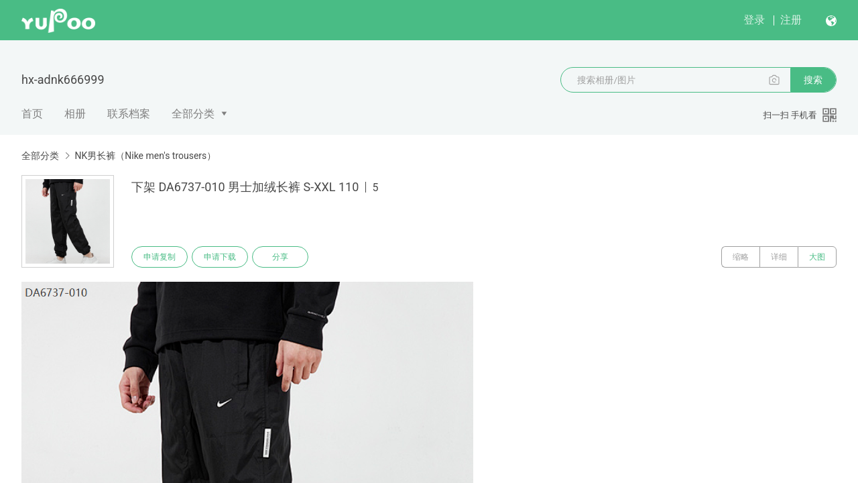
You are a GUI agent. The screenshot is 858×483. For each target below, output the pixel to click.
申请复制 (159, 257)
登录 (754, 19)
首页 (32, 113)
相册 (75, 113)
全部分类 (193, 113)
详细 (779, 257)
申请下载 (220, 257)
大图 (817, 257)
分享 (280, 257)
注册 (791, 19)
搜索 (813, 79)
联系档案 (128, 113)
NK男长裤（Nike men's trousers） (145, 155)
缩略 (741, 257)
